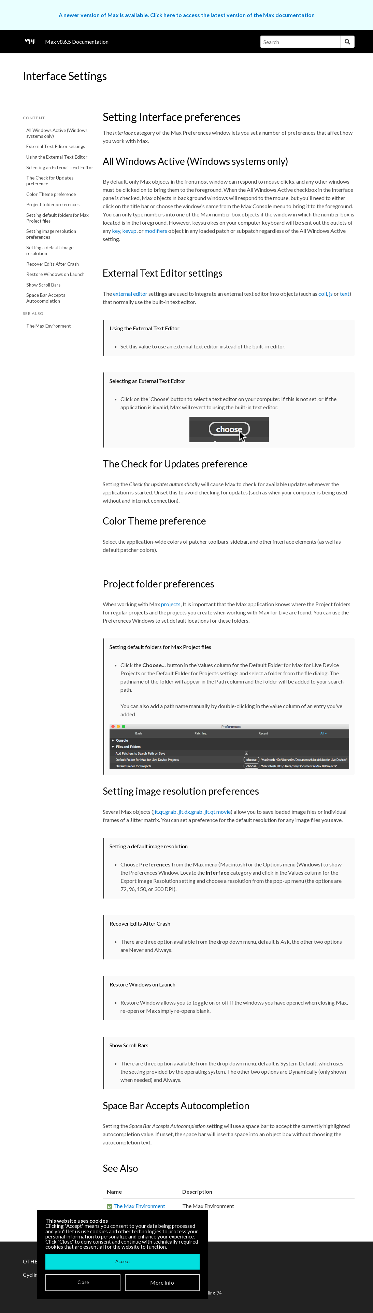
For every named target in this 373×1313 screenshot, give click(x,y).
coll (322, 293)
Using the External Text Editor (56, 157)
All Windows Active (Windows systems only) (56, 133)
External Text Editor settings (55, 146)
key (116, 230)
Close (83, 1282)
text (344, 293)
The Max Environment (48, 326)
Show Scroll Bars (43, 285)
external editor (130, 293)
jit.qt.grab (164, 811)
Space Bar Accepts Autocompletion (45, 298)
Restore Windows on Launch (55, 274)
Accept (122, 1261)
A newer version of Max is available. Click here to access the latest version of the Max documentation (187, 15)
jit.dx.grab (190, 811)
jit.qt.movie (217, 811)
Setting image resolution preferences (51, 234)
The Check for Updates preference (49, 180)
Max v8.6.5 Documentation (77, 41)
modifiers (156, 230)
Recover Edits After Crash (52, 264)
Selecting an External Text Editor (59, 167)
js (331, 293)
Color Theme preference (51, 194)
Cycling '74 (211, 1293)
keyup (129, 230)
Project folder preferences (53, 204)
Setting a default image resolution (49, 250)
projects (171, 604)
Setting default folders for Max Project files (57, 218)
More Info (162, 1282)
